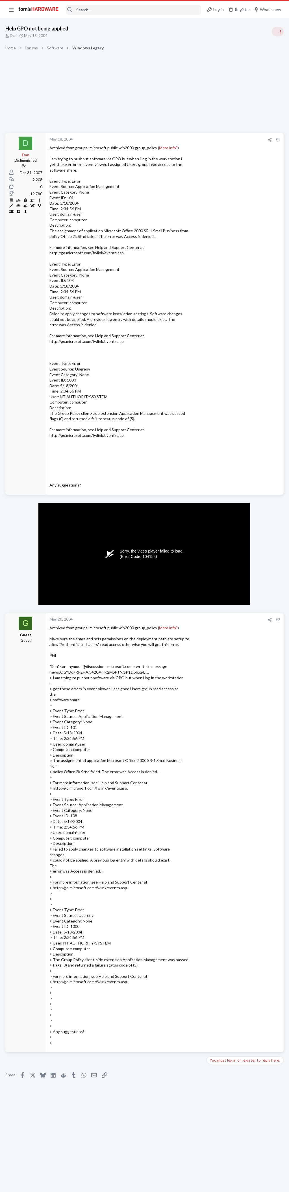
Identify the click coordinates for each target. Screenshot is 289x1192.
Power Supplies (221, 626)
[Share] (179, 140)
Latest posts (212, 543)
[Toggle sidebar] (277, 31)
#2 (187, 619)
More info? (168, 147)
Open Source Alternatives (241, 447)
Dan (13, 35)
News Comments (223, 409)
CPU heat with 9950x (236, 349)
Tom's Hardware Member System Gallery (244, 420)
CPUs (213, 365)
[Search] (133, 10)
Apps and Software (224, 463)
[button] (11, 9)
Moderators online (219, 745)
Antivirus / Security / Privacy (232, 338)
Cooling (215, 599)
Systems (216, 436)
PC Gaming (218, 529)
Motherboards (221, 571)
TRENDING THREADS (217, 305)
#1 (187, 139)
